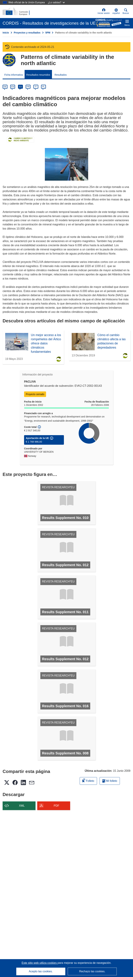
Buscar (126, 11)
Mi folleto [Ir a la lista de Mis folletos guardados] (109, 781)
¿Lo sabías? (56, 2)
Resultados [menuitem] (61, 74)
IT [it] (36, 87)
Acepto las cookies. (41, 971)
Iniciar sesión (104, 11)
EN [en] (12, 87)
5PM (47, 32)
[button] (116, 11)
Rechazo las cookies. (92, 971)
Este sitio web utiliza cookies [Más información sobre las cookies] (39, 962)
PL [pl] (43, 87)
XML (22, 805)
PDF (56, 805)
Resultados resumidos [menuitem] (38, 74)
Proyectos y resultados (27, 32)
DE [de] (5, 87)
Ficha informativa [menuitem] (13, 74)
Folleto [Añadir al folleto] (88, 780)
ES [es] (20, 87)
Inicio (6, 32)
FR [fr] (28, 87)
